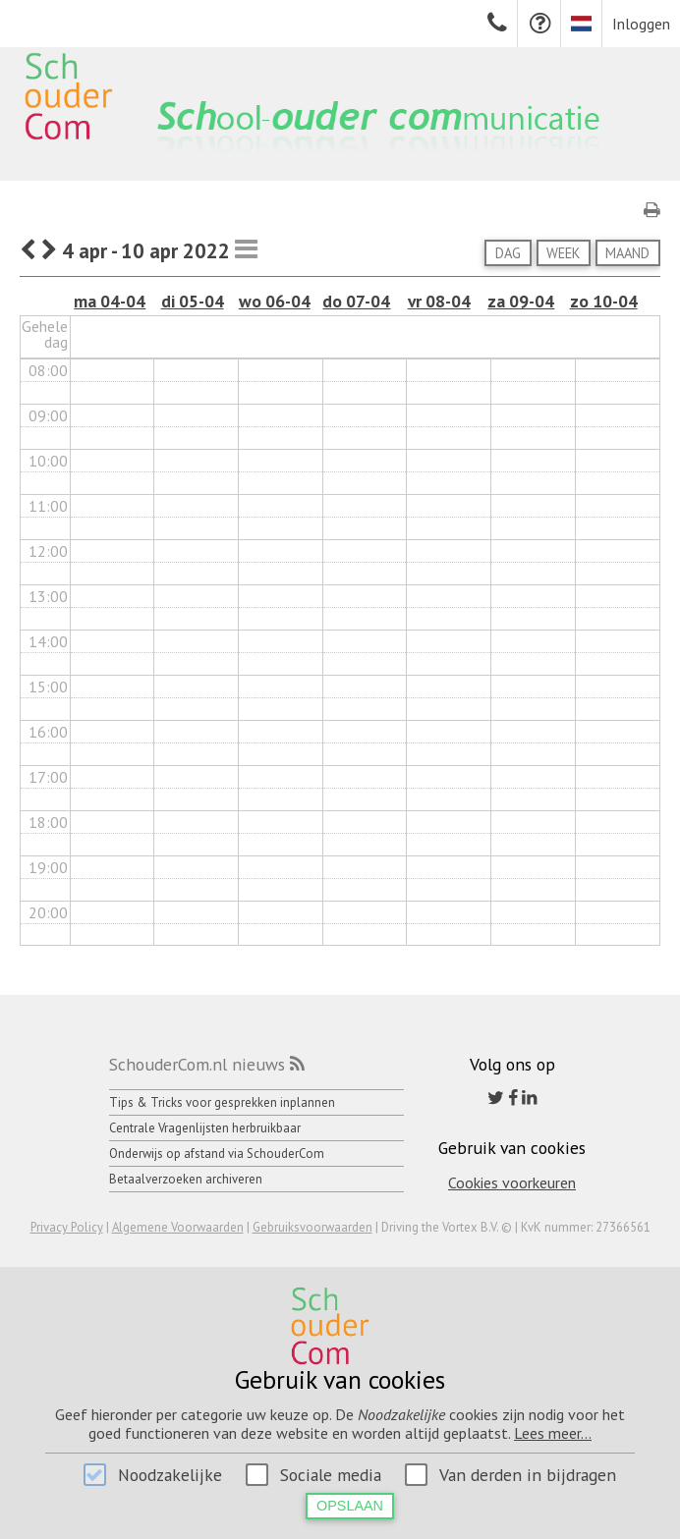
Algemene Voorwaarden (178, 1227)
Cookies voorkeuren (512, 1182)
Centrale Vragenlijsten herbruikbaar (205, 1128)
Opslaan (349, 1505)
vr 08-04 (439, 301)
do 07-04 (356, 301)
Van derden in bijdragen (527, 1474)
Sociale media (330, 1474)
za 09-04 (520, 301)
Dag (508, 253)
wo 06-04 (275, 301)
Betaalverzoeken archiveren (185, 1179)
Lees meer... (553, 1433)
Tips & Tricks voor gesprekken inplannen (222, 1102)
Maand (627, 253)
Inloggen (641, 23)
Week (563, 253)
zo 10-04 (604, 301)
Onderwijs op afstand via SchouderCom (216, 1153)
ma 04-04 (109, 301)
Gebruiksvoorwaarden (312, 1227)
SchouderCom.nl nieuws (197, 1064)
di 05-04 (192, 301)
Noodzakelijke (170, 1474)
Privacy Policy (66, 1227)
